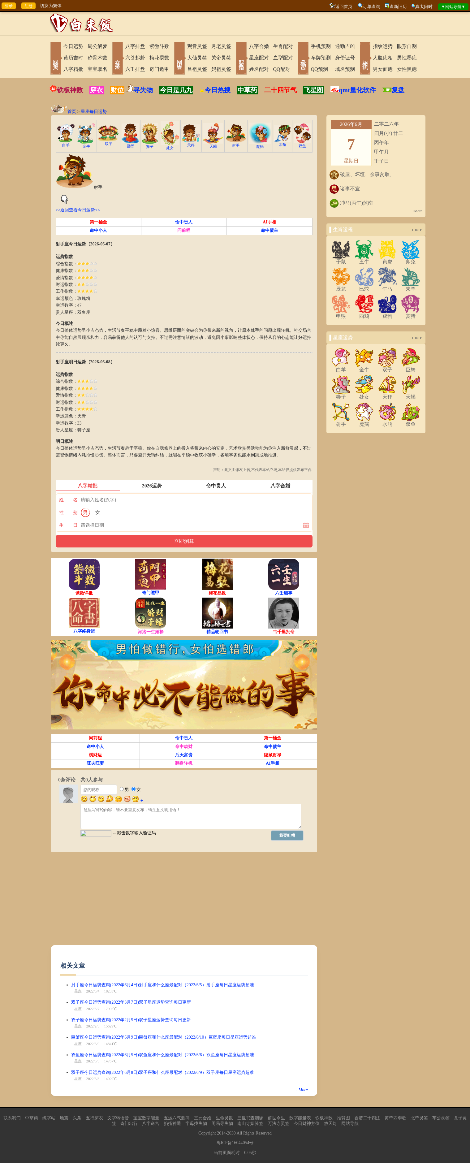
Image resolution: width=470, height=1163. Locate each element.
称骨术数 (97, 57)
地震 (64, 1118)
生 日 (68, 525)
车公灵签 (441, 1118)
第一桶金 (98, 222)
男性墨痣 (407, 57)
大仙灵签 (197, 57)
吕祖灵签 (197, 69)
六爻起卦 (135, 57)
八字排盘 (135, 46)
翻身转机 (183, 763)
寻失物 (143, 90)
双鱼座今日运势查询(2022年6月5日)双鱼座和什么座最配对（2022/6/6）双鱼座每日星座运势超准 (162, 1055)
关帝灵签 (221, 57)
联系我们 (12, 1118)
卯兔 (410, 259)
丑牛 (364, 259)
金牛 (86, 144)
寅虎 (387, 259)
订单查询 (371, 6)
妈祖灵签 (221, 69)
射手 (236, 143)
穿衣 (96, 90)
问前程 (183, 230)
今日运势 (73, 46)
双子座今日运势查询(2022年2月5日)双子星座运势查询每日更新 (131, 1020)
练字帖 (48, 1118)
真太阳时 (424, 6)
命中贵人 (183, 222)
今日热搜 (215, 90)
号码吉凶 (303, 59)
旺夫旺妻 (95, 763)
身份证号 (345, 57)
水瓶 (282, 142)
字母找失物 (196, 1123)
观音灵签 (197, 46)
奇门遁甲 (159, 69)
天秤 (191, 143)
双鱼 (302, 144)
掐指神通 (172, 1123)
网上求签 (179, 59)
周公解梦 (97, 46)
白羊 (66, 143)
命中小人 (98, 230)
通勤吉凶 (345, 46)
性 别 (68, 512)
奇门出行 (129, 1123)
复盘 (397, 90)
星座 (78, 991)
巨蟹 (130, 144)
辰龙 (341, 287)
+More (417, 211)
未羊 (410, 287)
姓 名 (68, 499)
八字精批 (73, 69)
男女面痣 (383, 69)
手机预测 (321, 46)
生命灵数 (224, 1118)
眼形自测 (407, 46)
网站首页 (56, 59)
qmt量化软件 (357, 90)
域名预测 (345, 69)
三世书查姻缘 (250, 1118)
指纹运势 (383, 46)
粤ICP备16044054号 (235, 1142)
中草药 (247, 90)
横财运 (95, 755)
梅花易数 (159, 57)
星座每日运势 (94, 111)
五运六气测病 (177, 1118)
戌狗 (387, 314)
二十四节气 (280, 90)
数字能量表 (300, 1118)
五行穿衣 (94, 1118)
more (417, 229)
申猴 (341, 314)
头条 (77, 1118)
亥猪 (410, 314)
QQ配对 (281, 69)
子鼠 (341, 259)
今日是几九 (176, 90)
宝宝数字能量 (146, 1118)
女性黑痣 (407, 69)
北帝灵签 (419, 1118)
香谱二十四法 (367, 1118)
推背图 (343, 1118)
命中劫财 (183, 746)
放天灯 (330, 1123)
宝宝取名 (97, 69)
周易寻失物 (222, 1123)
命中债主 (269, 230)
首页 (71, 111)
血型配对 (283, 57)
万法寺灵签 (278, 1123)
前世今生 (276, 1118)
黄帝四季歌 (395, 1118)
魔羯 (260, 145)
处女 (170, 146)
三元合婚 (202, 1118)
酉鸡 (364, 314)
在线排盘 (117, 59)
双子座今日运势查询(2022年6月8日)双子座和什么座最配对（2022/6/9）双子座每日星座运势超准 (162, 1072)
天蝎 (213, 144)
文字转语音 (118, 1118)
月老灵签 (221, 46)
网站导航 (350, 1123)
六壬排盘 (135, 69)
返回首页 (343, 6)
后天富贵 (183, 755)
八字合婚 (259, 46)
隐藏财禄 (272, 755)
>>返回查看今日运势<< (78, 210)
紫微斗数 (159, 46)
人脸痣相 (383, 57)
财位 (117, 90)
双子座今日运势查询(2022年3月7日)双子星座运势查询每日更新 (131, 1002)
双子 (108, 142)
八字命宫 (150, 1123)
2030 (231, 1133)
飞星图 (313, 90)
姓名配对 (259, 69)
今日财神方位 (307, 1123)
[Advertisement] (184, 901)
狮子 (150, 145)
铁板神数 (70, 90)
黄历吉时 (73, 57)
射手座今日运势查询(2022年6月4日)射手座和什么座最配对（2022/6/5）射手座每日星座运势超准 (162, 985)
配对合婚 (241, 59)
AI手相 (269, 222)
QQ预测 (319, 69)
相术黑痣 (365, 59)
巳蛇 (364, 287)
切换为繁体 (51, 5)
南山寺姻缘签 (250, 1123)
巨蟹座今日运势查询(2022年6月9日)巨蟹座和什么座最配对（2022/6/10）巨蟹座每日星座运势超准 (163, 1037)
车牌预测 (321, 57)
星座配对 (259, 57)
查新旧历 (398, 6)
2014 (221, 1133)
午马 (387, 287)
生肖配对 (283, 46)
